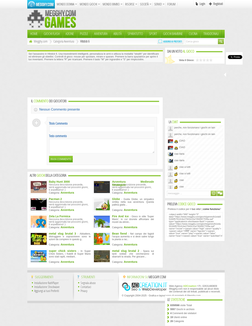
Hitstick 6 (84, 41)
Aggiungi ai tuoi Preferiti (46, 293)
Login (202, 4)
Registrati (218, 4)
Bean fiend (119, 236)
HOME (34, 33)
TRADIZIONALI (211, 33)
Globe (116, 201)
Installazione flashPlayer (46, 285)
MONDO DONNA (65, 4)
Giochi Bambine (173, 33)
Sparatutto (135, 33)
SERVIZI (158, 4)
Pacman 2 (55, 201)
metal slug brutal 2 (125, 253)
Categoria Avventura (63, 41)
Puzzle (84, 33)
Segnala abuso (88, 285)
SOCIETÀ (144, 4)
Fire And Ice (120, 218)
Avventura (100, 33)
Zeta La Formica (59, 218)
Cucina (193, 33)
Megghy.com (37, 41)
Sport (153, 33)
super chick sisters (62, 253)
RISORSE (129, 4)
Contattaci (86, 289)
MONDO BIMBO (111, 4)
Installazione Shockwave (47, 289)
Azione (70, 33)
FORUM (171, 4)
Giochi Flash (52, 33)
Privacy (84, 293)
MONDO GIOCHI (88, 4)
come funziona (211, 209)
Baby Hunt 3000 (59, 184)
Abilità (117, 33)
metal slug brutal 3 (62, 236)
